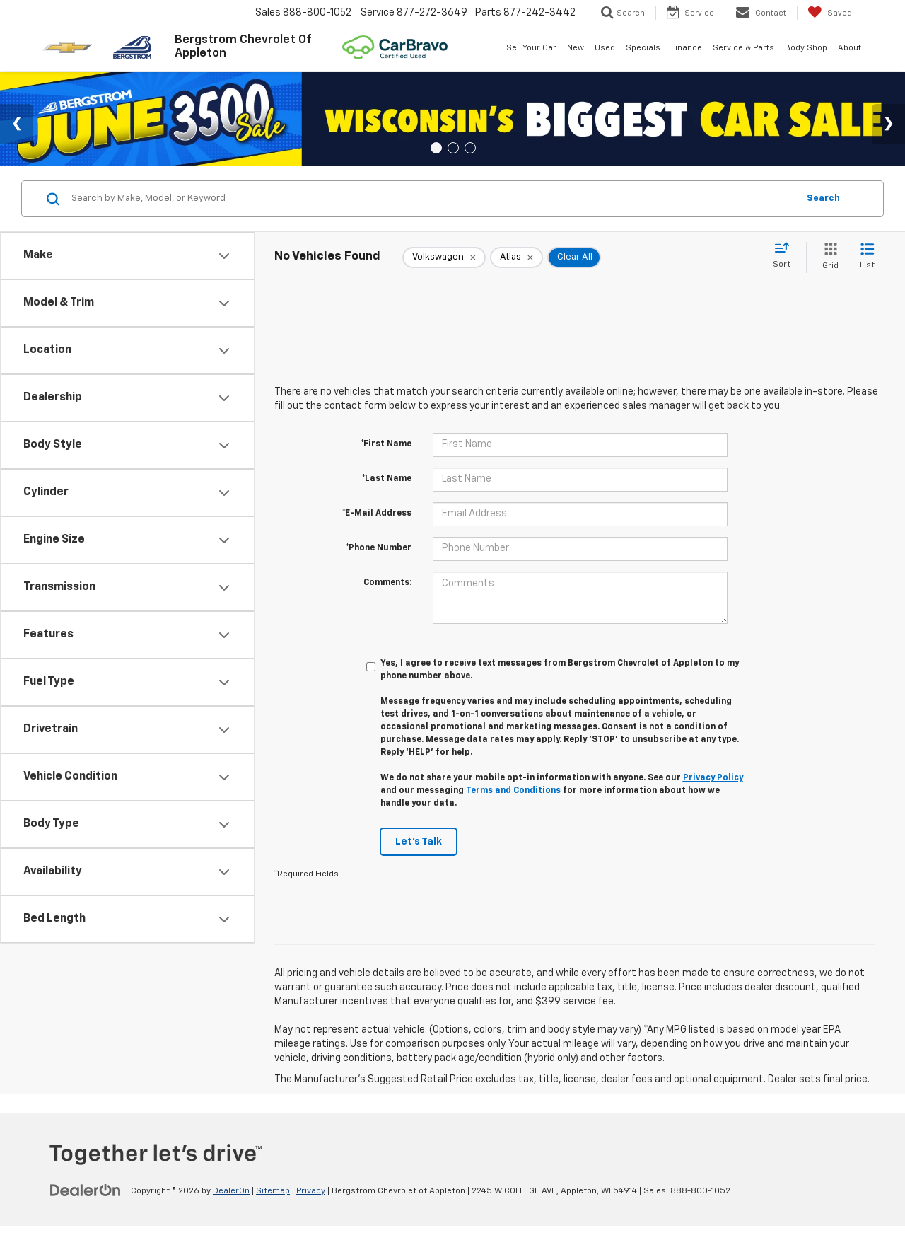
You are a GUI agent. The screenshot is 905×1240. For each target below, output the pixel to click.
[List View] (867, 257)
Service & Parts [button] (743, 48)
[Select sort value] (786, 256)
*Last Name (386, 479)
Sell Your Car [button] (531, 48)
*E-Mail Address (376, 513)
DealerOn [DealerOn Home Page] (231, 1191)
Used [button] (605, 48)
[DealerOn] (85, 1190)
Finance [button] (686, 48)
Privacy (310, 1191)
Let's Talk (418, 842)
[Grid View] (827, 257)
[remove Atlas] (516, 257)
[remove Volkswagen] (444, 257)
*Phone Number (378, 548)
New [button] (575, 48)
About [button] (849, 48)
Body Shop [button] (806, 48)
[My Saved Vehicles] (830, 13)
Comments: (387, 583)
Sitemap (273, 1191)
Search (823, 198)
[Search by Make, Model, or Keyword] (432, 199)
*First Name (386, 444)
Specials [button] (643, 48)
